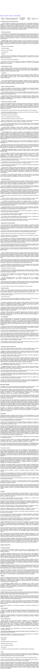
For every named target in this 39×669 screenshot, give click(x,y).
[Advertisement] (9, 7)
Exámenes (6, 15)
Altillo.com (2, 15)
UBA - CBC (11, 15)
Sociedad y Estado (17, 15)
